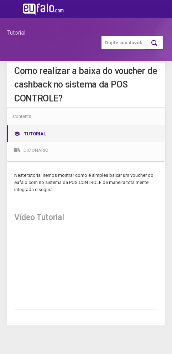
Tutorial (16, 32)
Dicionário (31, 150)
